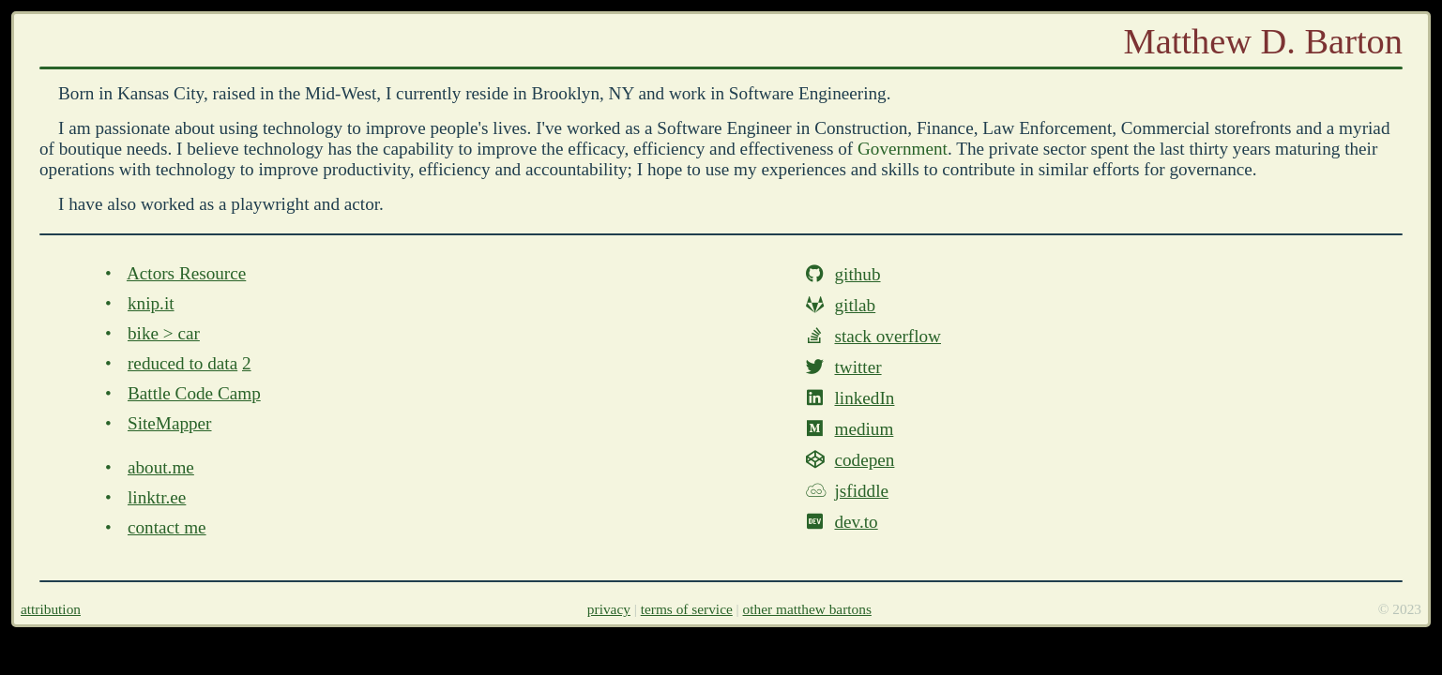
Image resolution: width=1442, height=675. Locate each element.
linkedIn (864, 398)
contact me (167, 527)
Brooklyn (566, 93)
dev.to (855, 522)
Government (903, 148)
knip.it (151, 303)
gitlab (854, 305)
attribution (51, 609)
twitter (857, 367)
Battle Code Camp (194, 393)
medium (863, 429)
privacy (608, 609)
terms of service (687, 609)
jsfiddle (861, 491)
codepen (864, 460)
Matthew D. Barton (1263, 41)
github (857, 274)
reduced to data (182, 363)
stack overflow (887, 336)
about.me (161, 467)
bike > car (164, 333)
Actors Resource (186, 273)
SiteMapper (170, 423)
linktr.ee (157, 497)
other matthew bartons (807, 609)
